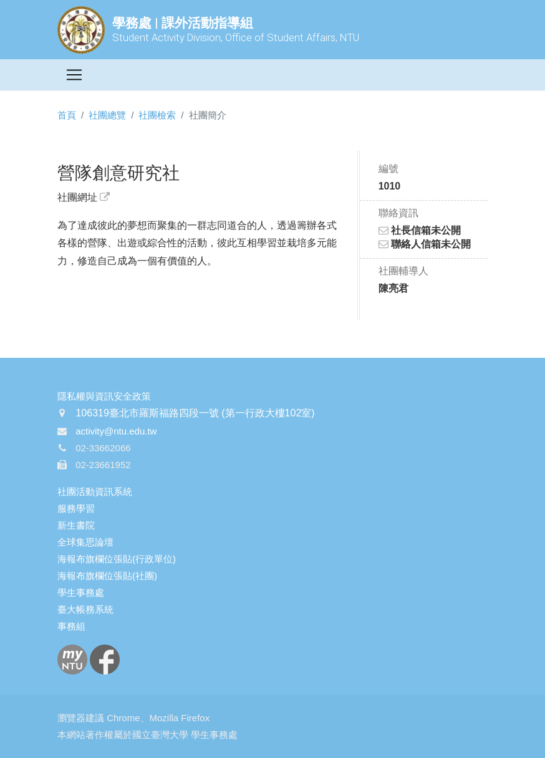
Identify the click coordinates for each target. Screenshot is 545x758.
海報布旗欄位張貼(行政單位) (116, 559)
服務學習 (76, 508)
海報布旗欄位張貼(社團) (107, 575)
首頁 (66, 115)
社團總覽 (107, 115)
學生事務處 (80, 592)
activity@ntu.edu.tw (116, 431)
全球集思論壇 (85, 542)
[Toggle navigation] (74, 75)
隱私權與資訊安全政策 (104, 396)
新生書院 (76, 525)
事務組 (71, 626)
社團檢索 (157, 115)
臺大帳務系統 (85, 609)
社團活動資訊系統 (94, 491)
